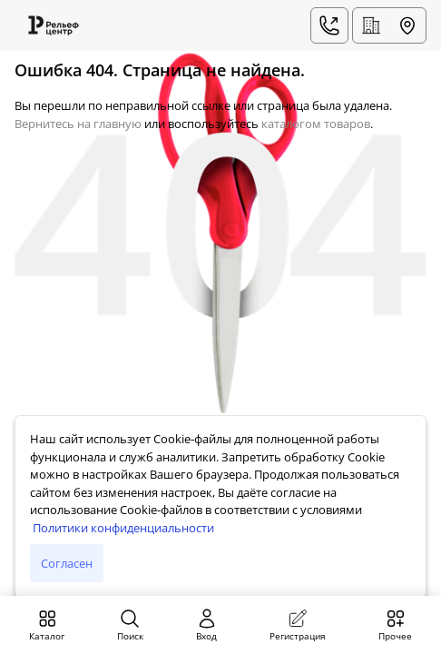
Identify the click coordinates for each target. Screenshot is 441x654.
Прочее (395, 625)
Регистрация (298, 625)
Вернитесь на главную (78, 123)
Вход (207, 625)
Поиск (130, 625)
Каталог (46, 625)
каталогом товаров (315, 123)
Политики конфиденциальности (123, 528)
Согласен (67, 563)
